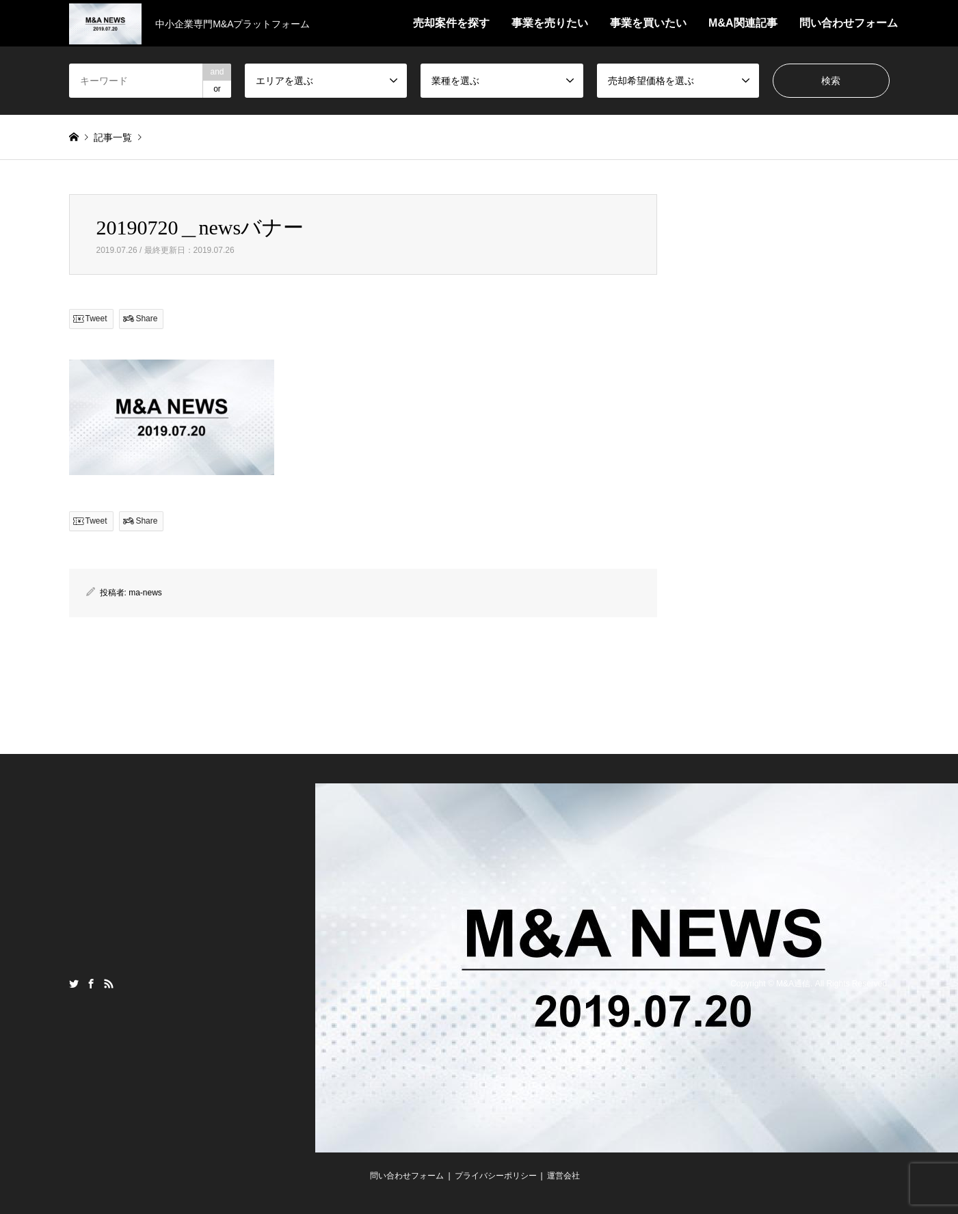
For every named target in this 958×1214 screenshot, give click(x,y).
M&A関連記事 (742, 23)
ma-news (145, 592)
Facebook (91, 983)
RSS (109, 983)
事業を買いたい (648, 23)
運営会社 (563, 1176)
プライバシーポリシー (496, 1176)
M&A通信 (793, 983)
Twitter (74, 983)
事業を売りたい (549, 23)
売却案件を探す (451, 23)
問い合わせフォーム (848, 23)
